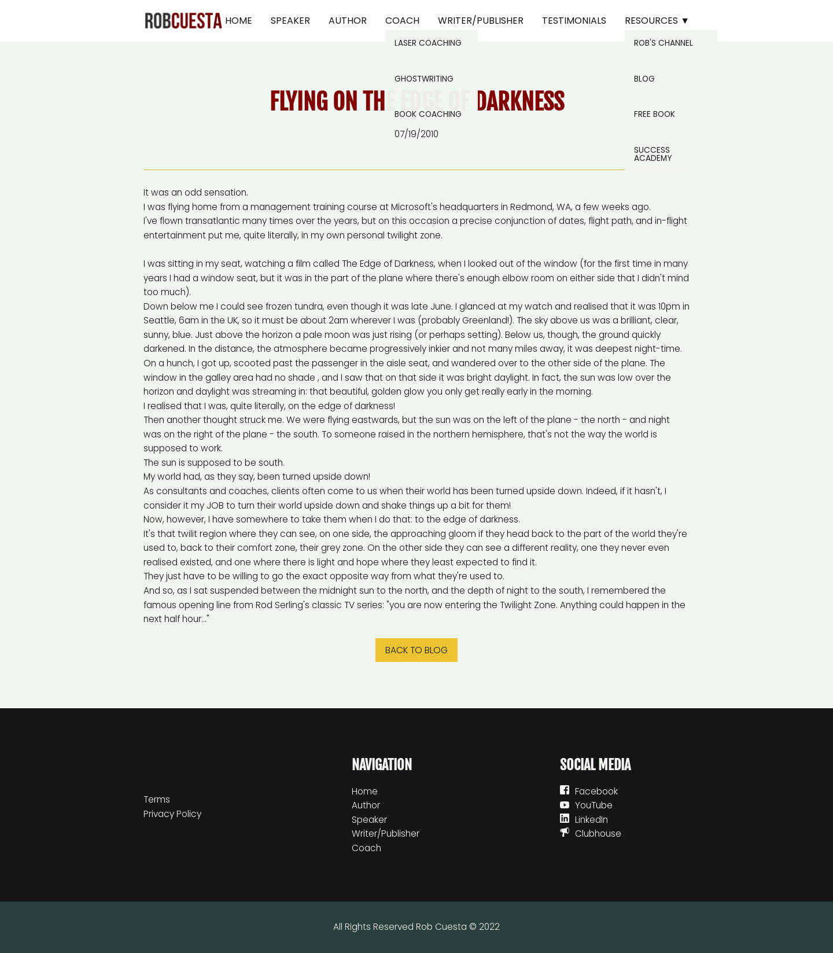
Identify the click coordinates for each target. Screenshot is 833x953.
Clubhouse (598, 833)
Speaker (290, 20)
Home (238, 20)
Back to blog (416, 650)
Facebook (596, 791)
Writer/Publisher (481, 20)
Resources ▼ (657, 20)
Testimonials (574, 20)
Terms (156, 799)
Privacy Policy (172, 814)
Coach (402, 20)
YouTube (594, 805)
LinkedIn (591, 820)
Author (348, 20)
